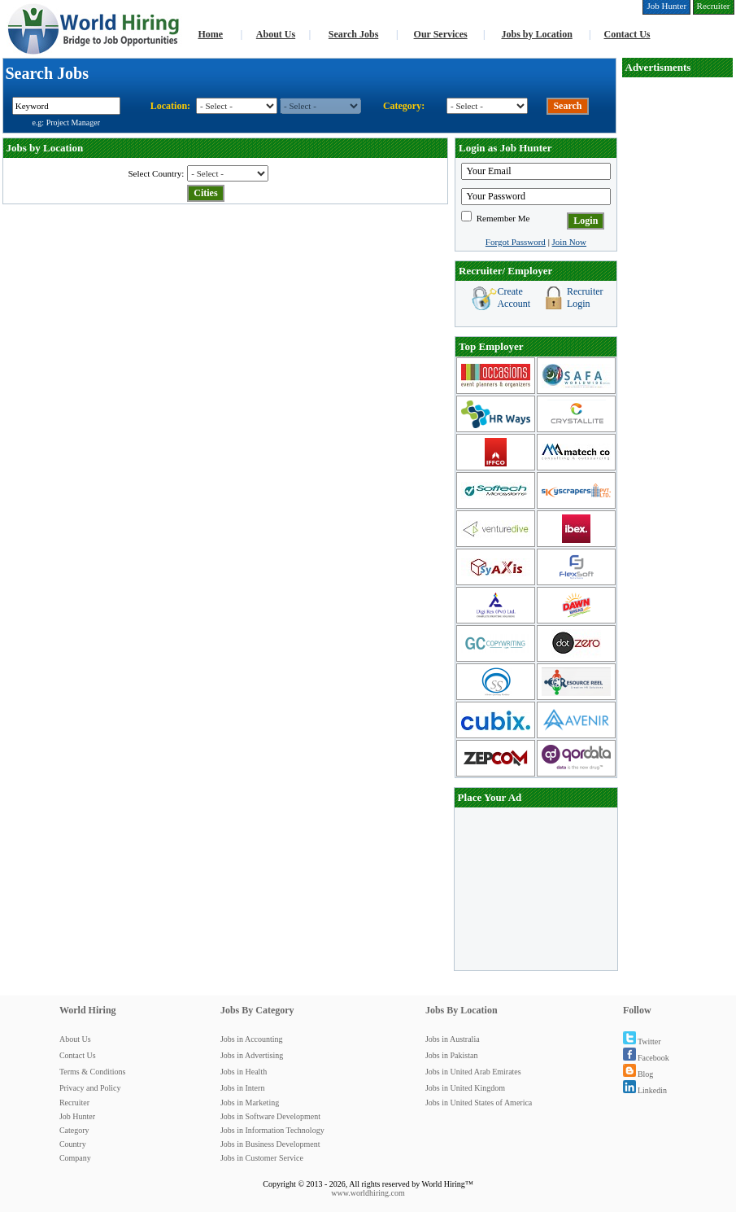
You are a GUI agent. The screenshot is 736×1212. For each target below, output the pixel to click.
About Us (275, 34)
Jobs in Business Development (270, 1144)
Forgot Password (516, 242)
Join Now (569, 242)
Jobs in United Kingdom (465, 1087)
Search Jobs (353, 34)
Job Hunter (77, 1116)
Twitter (642, 1041)
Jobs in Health (243, 1071)
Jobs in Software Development (270, 1116)
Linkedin (645, 1090)
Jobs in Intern (242, 1087)
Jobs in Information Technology (272, 1130)
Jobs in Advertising (251, 1055)
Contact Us (627, 34)
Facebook (646, 1057)
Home (210, 34)
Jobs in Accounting (251, 1039)
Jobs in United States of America (478, 1102)
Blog (638, 1074)
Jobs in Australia (452, 1039)
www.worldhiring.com (367, 1192)
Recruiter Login (585, 297)
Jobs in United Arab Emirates (473, 1071)
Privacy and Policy (90, 1087)
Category (74, 1130)
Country (72, 1144)
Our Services (441, 34)
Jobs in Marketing (249, 1102)
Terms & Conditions (92, 1071)
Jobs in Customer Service (261, 1157)
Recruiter (74, 1102)
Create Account (513, 297)
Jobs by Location (536, 34)
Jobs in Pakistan (451, 1055)
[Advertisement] (536, 888)
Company (75, 1157)
